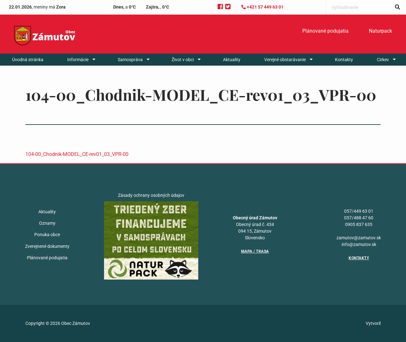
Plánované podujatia (325, 31)
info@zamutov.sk (359, 244)
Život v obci (183, 59)
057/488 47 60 (358, 217)
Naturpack (380, 31)
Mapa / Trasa (255, 251)
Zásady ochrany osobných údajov (151, 195)
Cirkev (383, 59)
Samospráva (130, 59)
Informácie (77, 59)
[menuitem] (325, 31)
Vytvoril (373, 323)
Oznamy (47, 223)
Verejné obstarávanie (285, 59)
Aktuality (231, 59)
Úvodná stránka (27, 59)
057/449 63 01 (358, 211)
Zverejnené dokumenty (47, 246)
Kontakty (344, 59)
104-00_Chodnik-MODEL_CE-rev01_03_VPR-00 (76, 154)
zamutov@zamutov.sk (359, 237)
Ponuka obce (47, 234)
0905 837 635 (358, 224)
